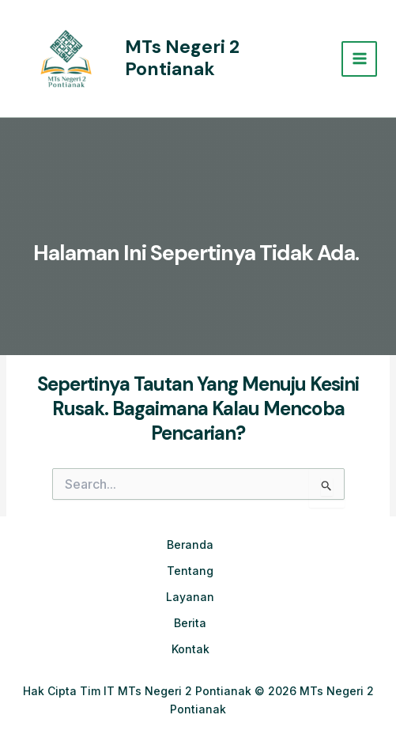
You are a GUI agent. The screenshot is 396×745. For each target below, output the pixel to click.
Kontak (190, 649)
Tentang (190, 570)
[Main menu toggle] (359, 59)
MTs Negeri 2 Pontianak (182, 58)
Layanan (190, 596)
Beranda (190, 544)
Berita (190, 623)
